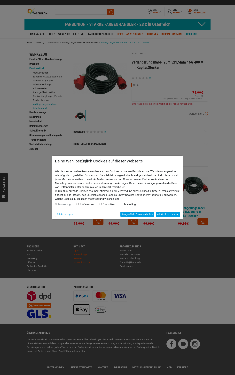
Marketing (130, 204)
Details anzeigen (64, 214)
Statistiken (109, 204)
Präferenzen (87, 204)
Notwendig (64, 204)
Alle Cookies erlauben (168, 214)
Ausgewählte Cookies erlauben (137, 214)
